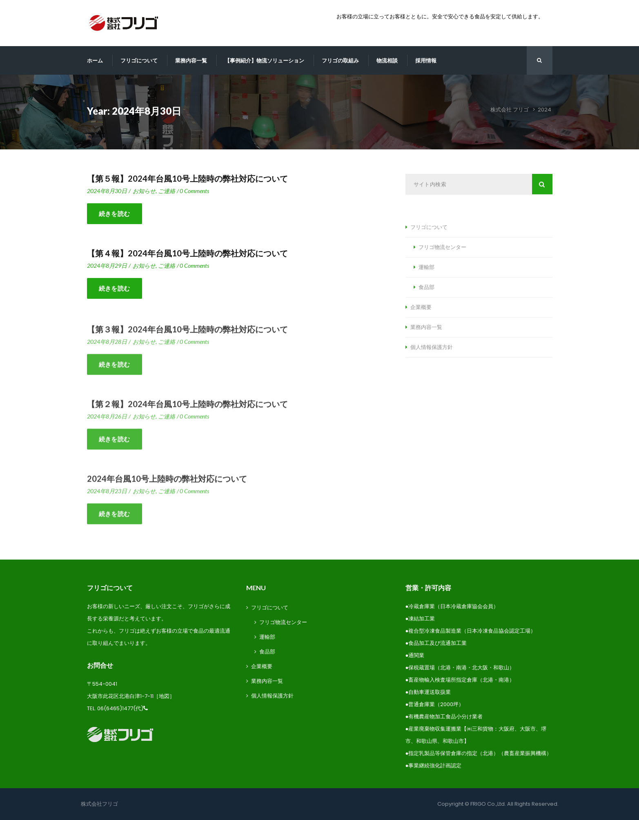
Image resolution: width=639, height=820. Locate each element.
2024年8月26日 (107, 419)
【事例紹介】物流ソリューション (264, 60)
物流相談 (387, 60)
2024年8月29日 (107, 265)
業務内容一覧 (191, 60)
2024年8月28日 (107, 344)
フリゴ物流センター (442, 247)
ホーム (95, 60)
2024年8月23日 (107, 493)
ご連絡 (166, 191)
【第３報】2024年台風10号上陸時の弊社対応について (187, 332)
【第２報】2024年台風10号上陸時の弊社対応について (187, 406)
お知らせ (144, 191)
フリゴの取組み (340, 60)
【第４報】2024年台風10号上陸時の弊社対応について (187, 253)
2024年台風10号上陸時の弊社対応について (167, 481)
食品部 (426, 287)
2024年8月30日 (107, 191)
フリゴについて (139, 60)
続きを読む (114, 214)
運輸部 (426, 267)
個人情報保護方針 (431, 347)
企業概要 (421, 307)
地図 (164, 696)
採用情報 (425, 60)
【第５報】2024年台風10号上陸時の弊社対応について (187, 179)
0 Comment (194, 191)
